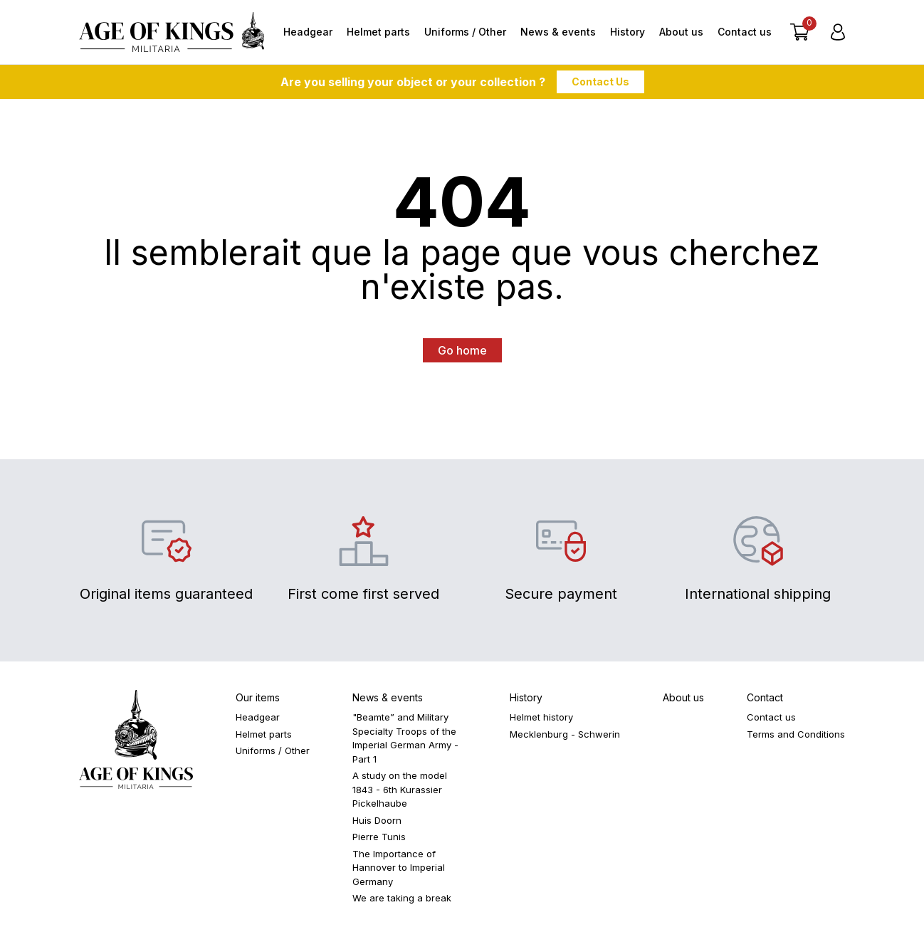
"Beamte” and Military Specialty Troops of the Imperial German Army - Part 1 (405, 738)
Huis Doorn (376, 820)
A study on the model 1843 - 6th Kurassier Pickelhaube (399, 789)
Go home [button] (462, 350)
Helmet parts (378, 32)
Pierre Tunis (379, 836)
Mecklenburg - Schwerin (565, 734)
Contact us (745, 32)
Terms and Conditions (796, 734)
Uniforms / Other (465, 32)
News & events (558, 32)
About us (681, 32)
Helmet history (541, 717)
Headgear (307, 32)
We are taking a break (401, 898)
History (627, 32)
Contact (765, 697)
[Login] (838, 32)
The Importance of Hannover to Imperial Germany (398, 867)
